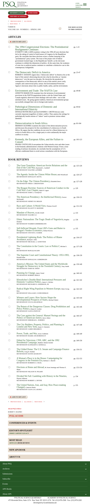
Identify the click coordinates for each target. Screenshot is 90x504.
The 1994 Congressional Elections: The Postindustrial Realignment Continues (41, 48)
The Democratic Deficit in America (32, 72)
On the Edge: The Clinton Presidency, (33, 181)
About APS (6, 494)
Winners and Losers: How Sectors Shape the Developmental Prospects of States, (36, 298)
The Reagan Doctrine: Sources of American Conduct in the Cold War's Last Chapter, (43, 189)
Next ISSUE (14, 23)
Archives (6, 469)
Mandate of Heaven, (26, 212)
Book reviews (24, 443)
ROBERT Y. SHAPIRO (15, 412)
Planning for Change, (26, 273)
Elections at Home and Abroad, (30, 367)
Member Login (17, 13)
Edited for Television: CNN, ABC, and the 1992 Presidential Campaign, (38, 341)
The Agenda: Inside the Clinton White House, (37, 174)
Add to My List (19, 42)
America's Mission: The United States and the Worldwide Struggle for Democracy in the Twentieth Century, (42, 265)
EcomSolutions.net (50, 503)
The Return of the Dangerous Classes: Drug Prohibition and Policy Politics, (43, 307)
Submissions (7, 474)
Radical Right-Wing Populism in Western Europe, (39, 288)
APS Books (7, 489)
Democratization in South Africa (31, 123)
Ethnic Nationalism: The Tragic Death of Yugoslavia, (40, 219)
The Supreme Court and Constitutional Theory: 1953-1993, (43, 255)
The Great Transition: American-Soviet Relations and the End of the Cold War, (42, 166)
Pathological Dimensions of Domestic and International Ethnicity (36, 108)
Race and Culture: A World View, (31, 206)
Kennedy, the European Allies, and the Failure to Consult (39, 140)
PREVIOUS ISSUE (15, 21)
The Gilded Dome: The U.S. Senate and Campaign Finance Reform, (43, 350)
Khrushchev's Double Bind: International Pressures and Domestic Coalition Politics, (41, 280)
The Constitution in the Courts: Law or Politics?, (38, 246)
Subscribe (79, 5)
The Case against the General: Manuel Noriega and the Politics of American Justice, (41, 316)
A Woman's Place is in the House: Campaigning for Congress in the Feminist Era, (39, 359)
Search (78, 7)
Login (77, 3)
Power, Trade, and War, (27, 333)
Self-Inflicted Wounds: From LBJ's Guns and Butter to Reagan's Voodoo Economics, (41, 229)
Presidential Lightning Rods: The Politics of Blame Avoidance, (39, 238)
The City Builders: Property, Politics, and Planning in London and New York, (40, 325)
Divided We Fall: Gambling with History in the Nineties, (42, 376)
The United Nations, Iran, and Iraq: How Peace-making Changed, (41, 386)
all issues (28, 21)
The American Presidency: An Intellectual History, (39, 197)
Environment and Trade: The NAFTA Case (36, 90)
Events (5, 484)
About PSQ (6, 464)
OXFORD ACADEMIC (18, 16)
